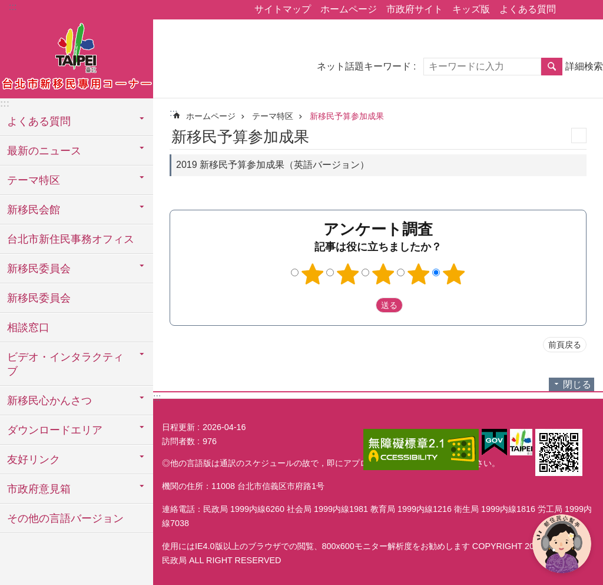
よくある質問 (527, 9)
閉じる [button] (577, 384)
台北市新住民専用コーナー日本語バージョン (76, 57)
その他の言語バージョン (65, 518)
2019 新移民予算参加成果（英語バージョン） (272, 165)
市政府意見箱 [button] (39, 489)
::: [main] (173, 113)
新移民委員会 (39, 298)
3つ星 (383, 274)
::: (12, 7)
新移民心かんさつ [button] (49, 400)
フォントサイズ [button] (587, 10)
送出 (364, 305)
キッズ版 (471, 9)
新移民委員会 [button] (39, 269)
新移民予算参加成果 (347, 116)
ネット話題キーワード (364, 66)
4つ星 (418, 274)
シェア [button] (571, 10)
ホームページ (348, 9)
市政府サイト (414, 9)
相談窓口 (28, 327)
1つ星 (313, 274)
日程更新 (178, 427)
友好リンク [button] (33, 459)
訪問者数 (178, 441)
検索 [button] (551, 66)
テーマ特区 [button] (33, 180)
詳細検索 (584, 66)
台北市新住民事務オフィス (70, 239)
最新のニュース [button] (44, 151)
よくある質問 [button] (39, 121)
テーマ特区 (272, 116)
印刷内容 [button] (579, 135)
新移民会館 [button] (33, 210)
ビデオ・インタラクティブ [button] (65, 364)
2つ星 (348, 274)
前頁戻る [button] (564, 344)
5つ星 (454, 274)
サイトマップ (282, 9)
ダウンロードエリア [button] (54, 430)
